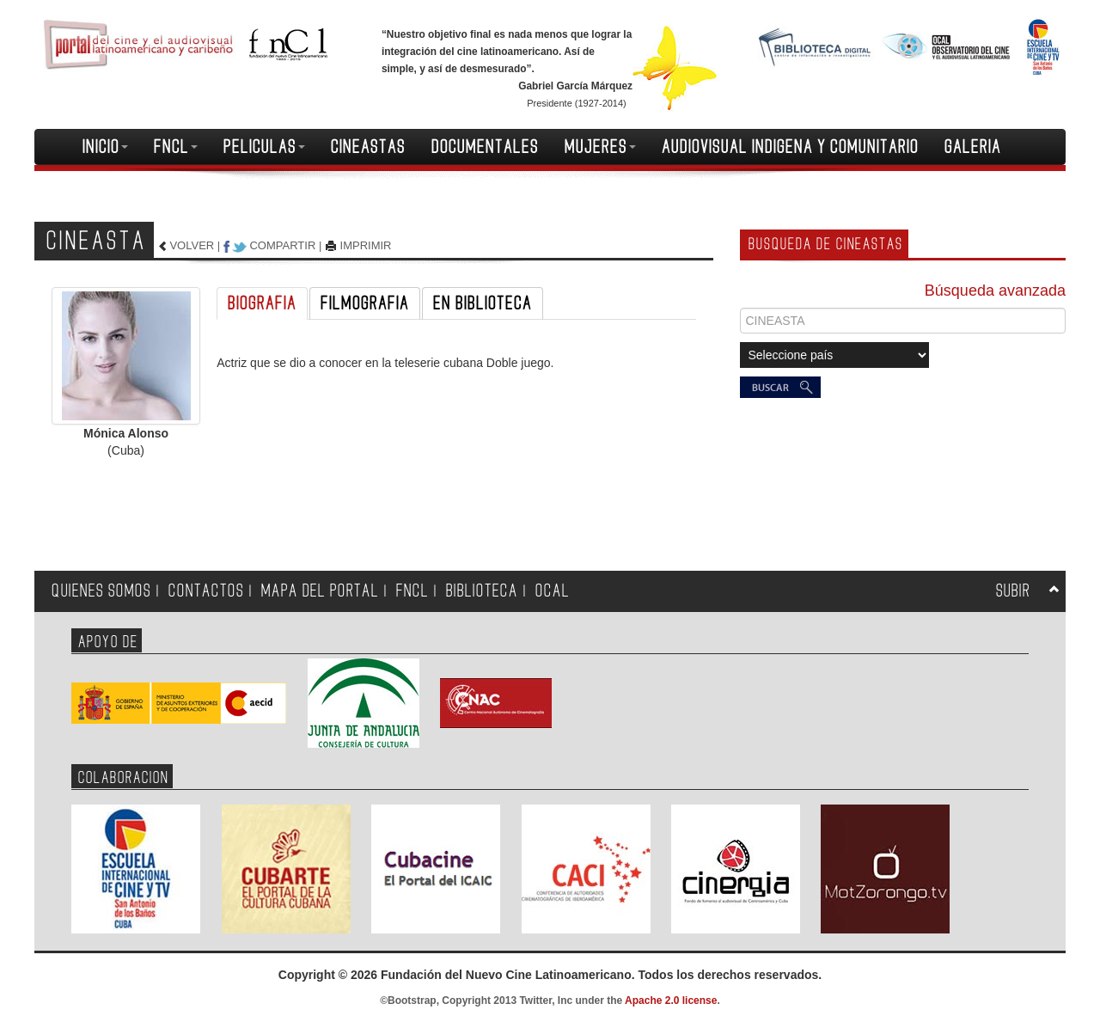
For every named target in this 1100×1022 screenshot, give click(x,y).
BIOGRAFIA (262, 303)
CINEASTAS (368, 147)
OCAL (552, 591)
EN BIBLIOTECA (482, 303)
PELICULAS (264, 147)
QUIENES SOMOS (101, 591)
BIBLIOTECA (482, 591)
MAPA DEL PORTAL (320, 591)
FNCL (176, 147)
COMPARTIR (282, 245)
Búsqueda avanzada (995, 290)
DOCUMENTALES (485, 147)
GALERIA (972, 147)
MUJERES (600, 147)
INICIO (105, 147)
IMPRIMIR (366, 245)
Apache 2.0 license (671, 1000)
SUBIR (1013, 591)
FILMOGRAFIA (365, 303)
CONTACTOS (206, 591)
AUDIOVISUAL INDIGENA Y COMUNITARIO (790, 147)
